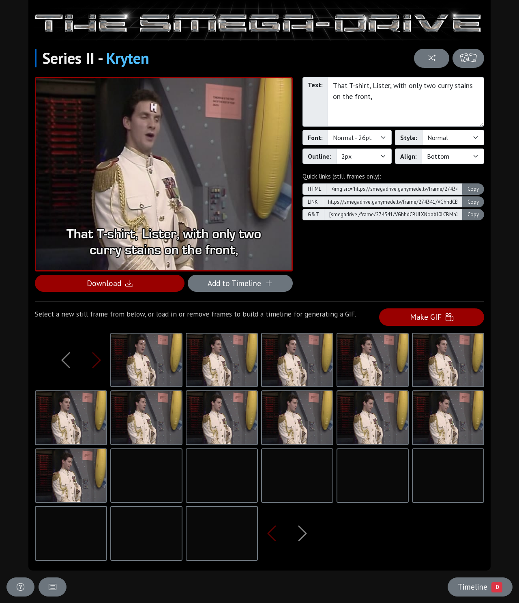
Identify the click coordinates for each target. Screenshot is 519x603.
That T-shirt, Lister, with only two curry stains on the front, (406, 102)
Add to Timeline (240, 283)
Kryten (127, 58)
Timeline (480, 586)
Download (110, 283)
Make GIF (431, 317)
